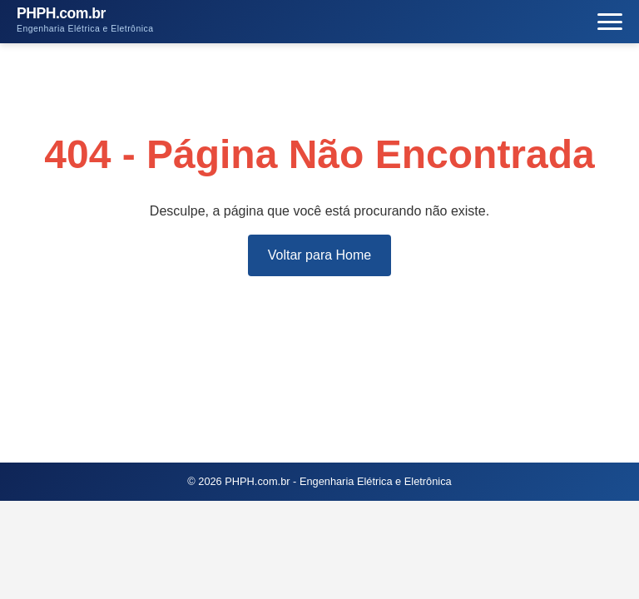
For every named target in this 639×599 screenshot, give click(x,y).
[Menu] (609, 22)
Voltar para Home (320, 255)
